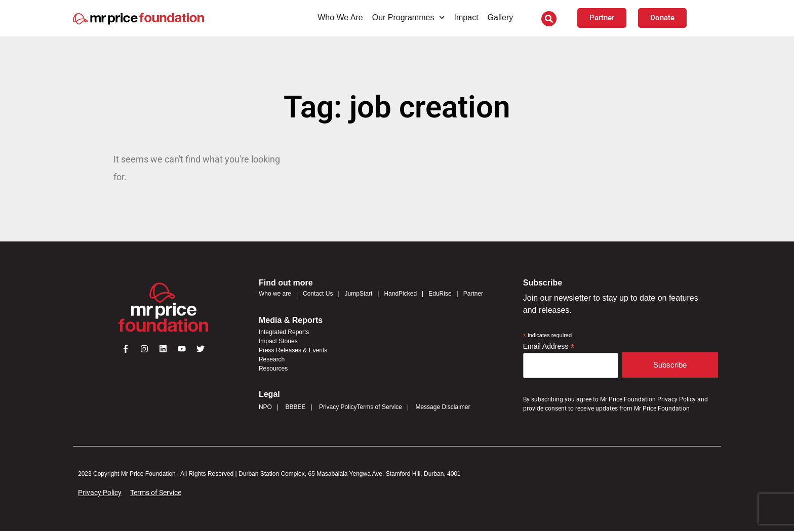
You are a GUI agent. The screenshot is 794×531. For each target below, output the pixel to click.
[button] (549, 18)
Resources (273, 368)
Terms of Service (379, 407)
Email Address (549, 346)
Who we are (275, 293)
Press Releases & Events (293, 350)
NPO (265, 407)
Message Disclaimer (442, 407)
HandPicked (400, 293)
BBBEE (295, 407)
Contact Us (318, 293)
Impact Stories (278, 341)
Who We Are (340, 17)
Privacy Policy (338, 407)
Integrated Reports (284, 332)
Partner (473, 293)
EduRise (439, 293)
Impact (466, 17)
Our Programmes (408, 17)
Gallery (500, 17)
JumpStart (359, 293)
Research (272, 359)
